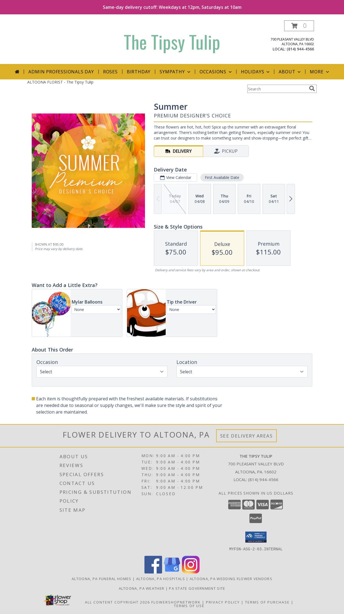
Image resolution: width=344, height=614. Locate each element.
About (290, 72)
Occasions (216, 72)
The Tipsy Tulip (172, 41)
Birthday (138, 72)
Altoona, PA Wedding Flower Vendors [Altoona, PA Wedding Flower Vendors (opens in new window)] (231, 578)
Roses (110, 72)
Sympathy (175, 72)
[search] (312, 88)
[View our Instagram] (191, 571)
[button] (299, 25)
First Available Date (222, 177)
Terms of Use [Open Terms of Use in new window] (189, 605)
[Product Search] (277, 89)
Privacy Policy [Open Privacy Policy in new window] (223, 601)
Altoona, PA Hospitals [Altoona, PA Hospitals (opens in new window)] (160, 578)
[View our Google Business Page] (172, 571)
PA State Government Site (197, 588)
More (320, 72)
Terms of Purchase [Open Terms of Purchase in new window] (267, 601)
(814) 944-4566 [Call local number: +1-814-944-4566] (300, 49)
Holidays (256, 72)
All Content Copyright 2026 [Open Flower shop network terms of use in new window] (117, 601)
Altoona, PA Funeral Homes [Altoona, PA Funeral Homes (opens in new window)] (101, 578)
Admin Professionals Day (61, 72)
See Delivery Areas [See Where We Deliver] (246, 436)
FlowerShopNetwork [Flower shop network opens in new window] (176, 601)
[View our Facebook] (153, 571)
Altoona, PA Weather (142, 588)
